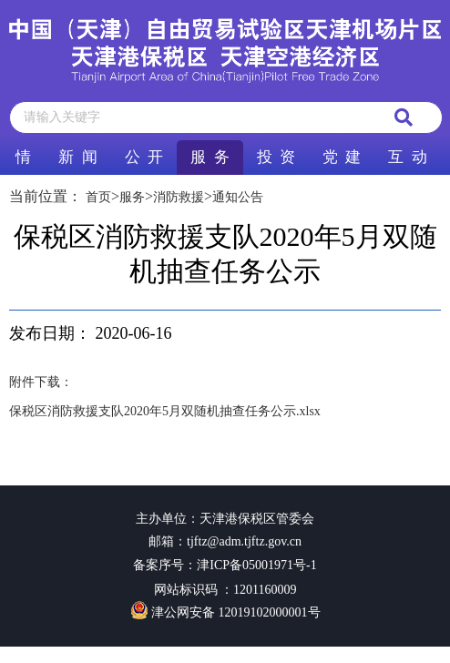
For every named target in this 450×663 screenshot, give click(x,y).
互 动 (407, 157)
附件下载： (41, 382)
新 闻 (77, 157)
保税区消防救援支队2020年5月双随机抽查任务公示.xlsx (165, 411)
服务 (132, 197)
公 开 (144, 157)
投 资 (276, 157)
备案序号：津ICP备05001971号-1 (224, 565)
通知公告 (237, 197)
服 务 (209, 157)
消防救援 (178, 197)
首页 (98, 197)
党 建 (341, 157)
